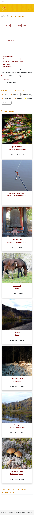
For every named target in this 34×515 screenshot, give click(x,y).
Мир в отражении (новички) (17, 427)
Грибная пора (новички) (17, 474)
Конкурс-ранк (5, 79)
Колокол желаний (17, 239)
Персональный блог (9, 56)
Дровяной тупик (17, 378)
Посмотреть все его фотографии (12, 59)
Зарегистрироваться (15, 2)
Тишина (17, 332)
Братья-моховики (17, 471)
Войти (3, 2)
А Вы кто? (17, 286)
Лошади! (17, 288)
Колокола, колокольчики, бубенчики (17, 195)
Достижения (6, 64)
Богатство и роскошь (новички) (17, 149)
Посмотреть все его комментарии (13, 61)
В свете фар (17, 381)
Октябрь (17, 425)
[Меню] (30, 8)
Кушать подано (17, 147)
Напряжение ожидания (17, 193)
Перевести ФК (7, 66)
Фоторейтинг (5, 76)
